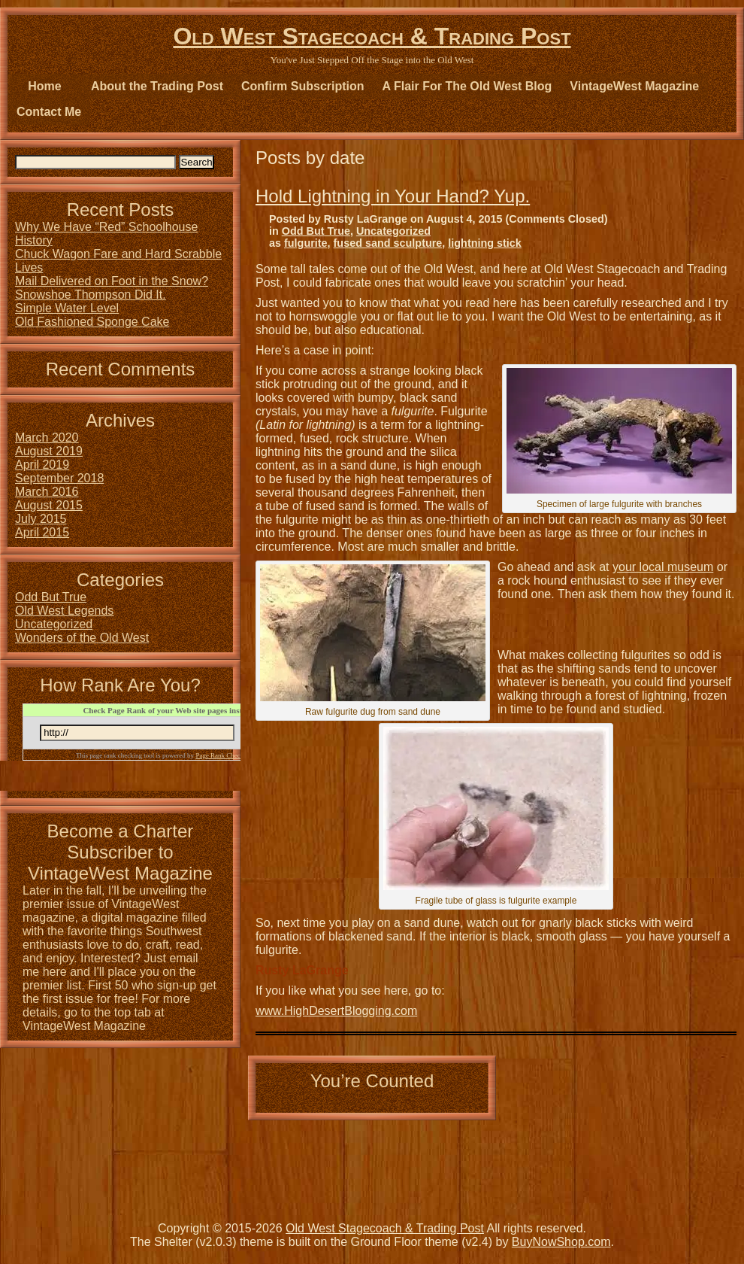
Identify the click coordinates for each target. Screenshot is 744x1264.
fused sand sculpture (388, 243)
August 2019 (49, 451)
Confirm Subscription (302, 86)
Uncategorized (393, 231)
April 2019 (42, 464)
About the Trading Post (157, 86)
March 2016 (47, 491)
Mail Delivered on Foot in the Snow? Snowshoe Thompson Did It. (111, 288)
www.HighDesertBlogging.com (336, 1010)
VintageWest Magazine (634, 86)
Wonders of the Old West (82, 637)
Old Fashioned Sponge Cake (92, 321)
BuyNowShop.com (561, 1241)
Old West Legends (64, 610)
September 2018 (59, 478)
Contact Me (49, 111)
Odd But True (316, 231)
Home (44, 86)
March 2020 (47, 437)
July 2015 (41, 518)
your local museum (662, 567)
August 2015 (49, 505)
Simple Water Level (67, 308)
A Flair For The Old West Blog (467, 86)
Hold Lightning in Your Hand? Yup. (393, 196)
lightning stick (485, 243)
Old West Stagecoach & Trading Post (371, 36)
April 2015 (42, 532)
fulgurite (306, 243)
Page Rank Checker (222, 755)
